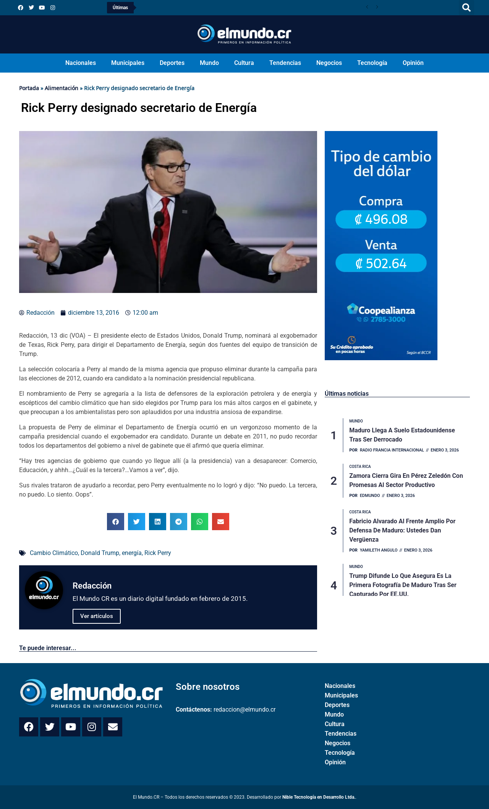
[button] (466, 7)
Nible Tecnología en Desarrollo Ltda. (318, 797)
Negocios (329, 62)
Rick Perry (157, 553)
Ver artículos (96, 616)
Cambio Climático (54, 553)
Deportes (172, 62)
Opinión (413, 62)
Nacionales (80, 62)
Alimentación (61, 88)
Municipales (127, 62)
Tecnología (372, 62)
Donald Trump (100, 553)
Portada (29, 88)
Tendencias (285, 62)
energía (132, 553)
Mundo (209, 62)
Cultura (244, 62)
